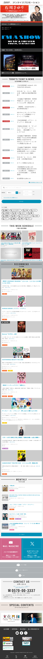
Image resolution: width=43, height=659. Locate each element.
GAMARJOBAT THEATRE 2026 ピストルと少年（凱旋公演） (20, 463)
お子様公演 (7, 213)
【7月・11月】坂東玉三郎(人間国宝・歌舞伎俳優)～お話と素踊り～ (21, 437)
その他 (26, 210)
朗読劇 (6, 210)
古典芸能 (6, 215)
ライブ (4, 370)
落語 (14, 215)
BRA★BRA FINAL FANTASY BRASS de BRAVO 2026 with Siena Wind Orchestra (24, 496)
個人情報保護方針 (33, 629)
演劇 (31, 213)
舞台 (4, 293)
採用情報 (14, 629)
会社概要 (6, 629)
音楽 (15, 213)
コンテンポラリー (16, 210)
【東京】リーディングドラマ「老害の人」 (14, 385)
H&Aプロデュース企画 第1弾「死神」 (18, 514)
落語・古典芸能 (5, 448)
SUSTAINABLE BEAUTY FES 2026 (12, 359)
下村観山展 (11, 485)
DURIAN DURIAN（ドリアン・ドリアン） (14, 308)
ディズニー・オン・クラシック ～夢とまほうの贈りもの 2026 (19, 411)
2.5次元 (36, 215)
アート (6, 218)
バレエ (34, 210)
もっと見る (21, 534)
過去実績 (23, 629)
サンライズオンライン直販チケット (10, 197)
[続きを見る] (7, 287)
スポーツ (23, 213)
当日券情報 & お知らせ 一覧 (36, 182)
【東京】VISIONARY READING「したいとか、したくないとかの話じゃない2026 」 (21, 282)
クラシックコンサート (25, 215)
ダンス (29, 218)
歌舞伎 (14, 218)
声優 (21, 218)
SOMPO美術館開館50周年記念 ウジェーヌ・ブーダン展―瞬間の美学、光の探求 (24, 524)
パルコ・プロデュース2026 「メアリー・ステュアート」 (21, 504)
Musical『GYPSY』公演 (9, 334)
